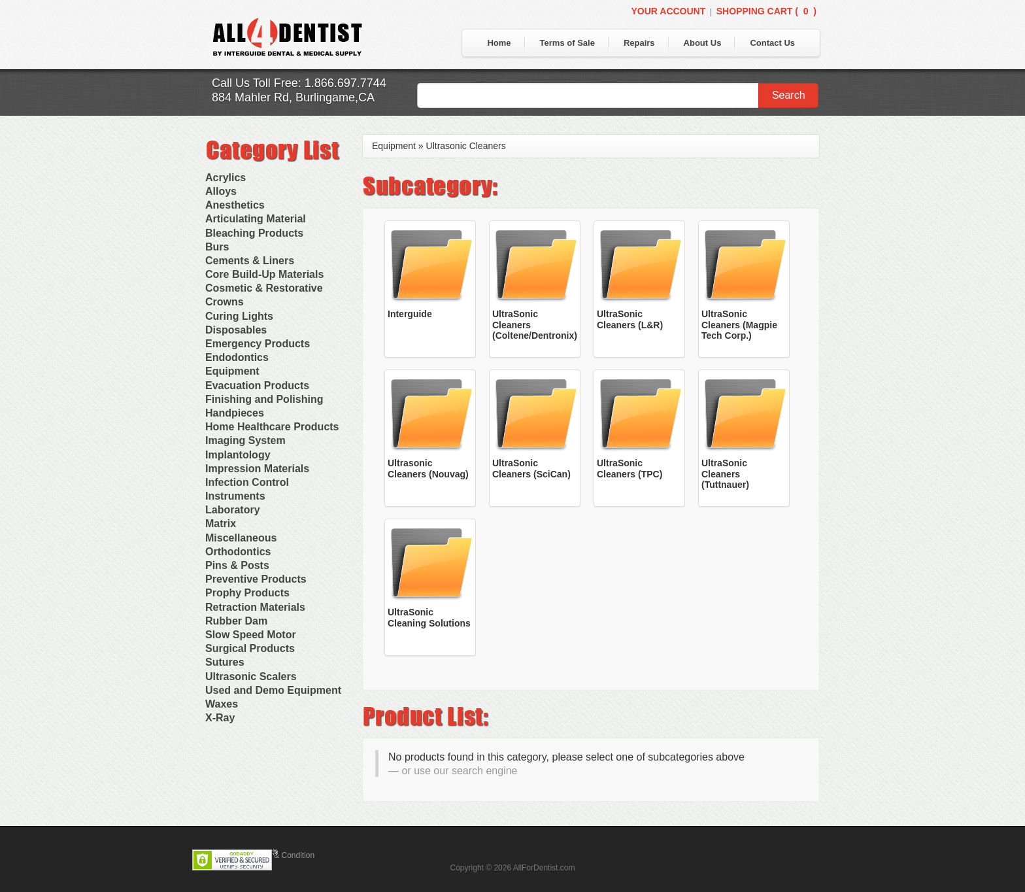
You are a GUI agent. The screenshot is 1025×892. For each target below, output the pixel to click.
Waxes (221, 704)
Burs (217, 246)
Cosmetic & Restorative (264, 288)
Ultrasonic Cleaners (466, 146)
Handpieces (234, 413)
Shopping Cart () (766, 11)
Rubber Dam (236, 620)
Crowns (224, 301)
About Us (703, 43)
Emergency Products (257, 343)
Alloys (221, 191)
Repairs (639, 43)
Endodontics (237, 357)
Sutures (224, 662)
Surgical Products (250, 648)
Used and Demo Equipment (273, 690)
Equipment (232, 371)
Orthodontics (238, 551)
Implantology (238, 454)
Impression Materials (257, 468)
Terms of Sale (567, 43)
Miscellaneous (241, 537)
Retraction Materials (255, 607)
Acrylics (225, 177)
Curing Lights (239, 316)
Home (499, 43)
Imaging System (245, 440)
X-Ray (220, 717)
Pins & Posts (237, 565)
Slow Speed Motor (250, 634)
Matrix (220, 523)
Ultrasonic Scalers (251, 676)
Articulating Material (255, 218)
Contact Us (772, 43)
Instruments (235, 496)
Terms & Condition (282, 855)
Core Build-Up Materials (264, 274)
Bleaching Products (254, 233)
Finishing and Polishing (264, 399)
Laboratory (232, 509)
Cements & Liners (249, 260)
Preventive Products (256, 579)
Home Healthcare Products (272, 426)
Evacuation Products (257, 385)
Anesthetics (235, 205)
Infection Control (247, 482)
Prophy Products (247, 592)
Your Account (668, 11)
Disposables (236, 329)
